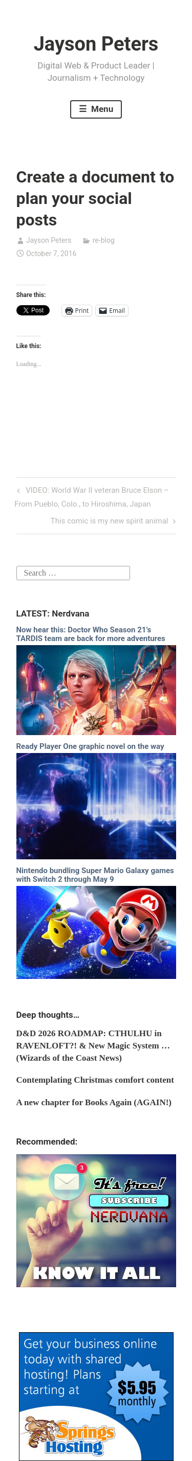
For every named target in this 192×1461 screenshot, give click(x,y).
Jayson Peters (96, 44)
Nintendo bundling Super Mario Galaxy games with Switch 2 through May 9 (95, 875)
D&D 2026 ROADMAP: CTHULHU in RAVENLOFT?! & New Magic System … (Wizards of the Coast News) (93, 1046)
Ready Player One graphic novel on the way (90, 746)
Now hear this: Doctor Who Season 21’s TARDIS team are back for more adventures (90, 634)
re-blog (104, 240)
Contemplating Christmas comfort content (95, 1080)
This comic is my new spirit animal (109, 522)
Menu (101, 109)
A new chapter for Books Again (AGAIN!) (94, 1102)
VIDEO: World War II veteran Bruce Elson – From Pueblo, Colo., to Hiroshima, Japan (91, 496)
